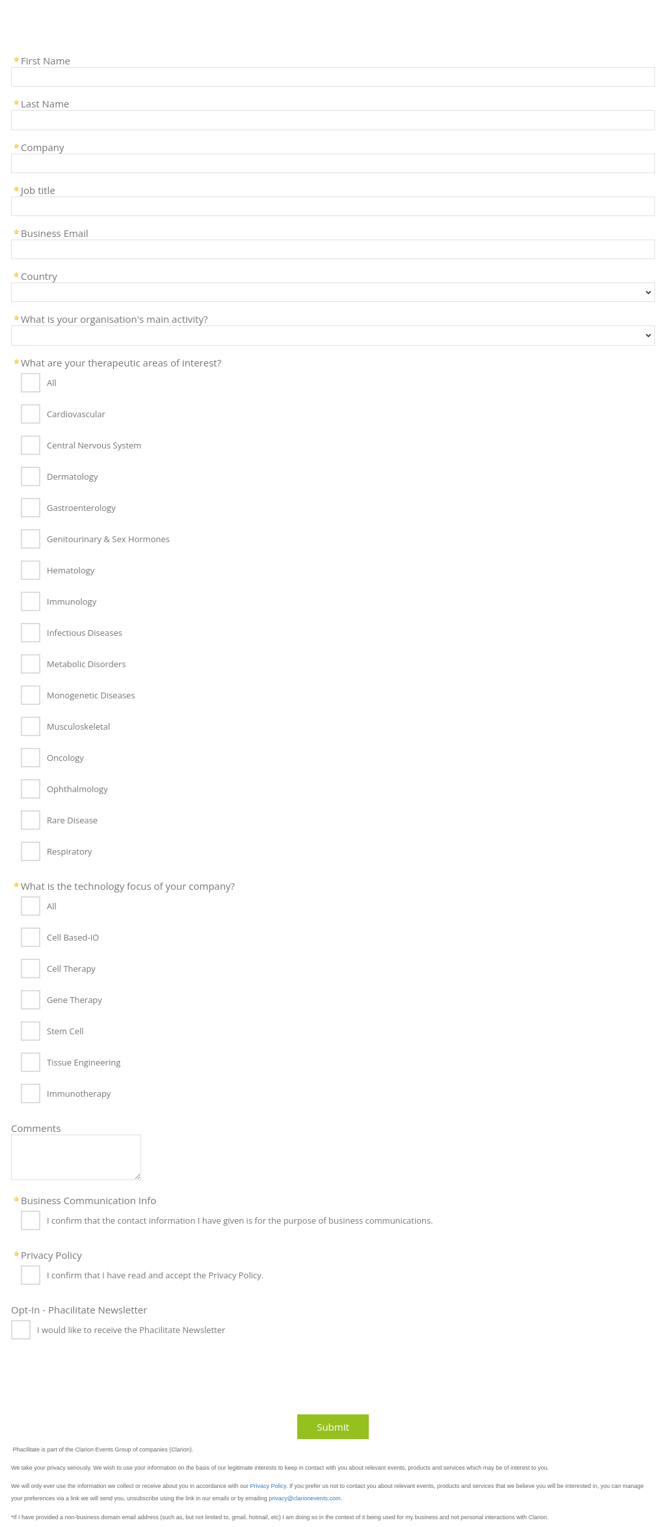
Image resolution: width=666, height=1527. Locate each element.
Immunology (71, 601)
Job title (38, 189)
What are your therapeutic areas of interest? (121, 362)
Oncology (65, 758)
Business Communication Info (88, 1199)
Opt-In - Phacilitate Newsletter (79, 1309)
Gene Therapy (74, 1000)
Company (42, 146)
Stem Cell (65, 1031)
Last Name (45, 103)
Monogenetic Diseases (91, 695)
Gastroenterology (81, 508)
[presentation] (105, 1381)
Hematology (70, 570)
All (52, 383)
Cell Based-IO (73, 937)
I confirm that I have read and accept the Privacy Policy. (155, 1275)
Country (39, 275)
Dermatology (72, 476)
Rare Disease (72, 820)
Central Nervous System (94, 445)
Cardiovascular (76, 414)
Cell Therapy (71, 968)
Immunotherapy (79, 1093)
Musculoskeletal (78, 726)
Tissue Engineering (83, 1062)
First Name (45, 60)
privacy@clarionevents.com (304, 1498)
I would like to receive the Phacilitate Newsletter (131, 1330)
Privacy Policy (51, 1254)
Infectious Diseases (84, 633)
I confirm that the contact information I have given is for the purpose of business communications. (240, 1220)
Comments (35, 1127)
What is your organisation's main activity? (114, 318)
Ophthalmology (77, 789)
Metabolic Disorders (86, 664)
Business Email (54, 232)
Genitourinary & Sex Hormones (108, 539)
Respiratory (69, 851)
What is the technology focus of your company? (128, 885)
